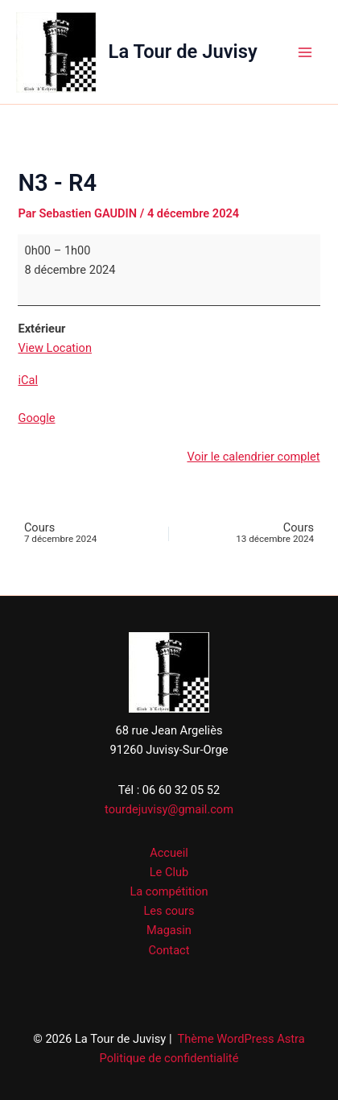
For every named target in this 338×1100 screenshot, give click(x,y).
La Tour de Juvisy (183, 51)
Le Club (169, 872)
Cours (85, 533)
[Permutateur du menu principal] (305, 52)
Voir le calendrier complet (253, 456)
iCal (28, 380)
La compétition (169, 891)
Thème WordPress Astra (240, 1039)
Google (36, 418)
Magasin (169, 930)
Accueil (169, 853)
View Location (55, 348)
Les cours (168, 911)
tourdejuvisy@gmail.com (169, 809)
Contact (169, 950)
